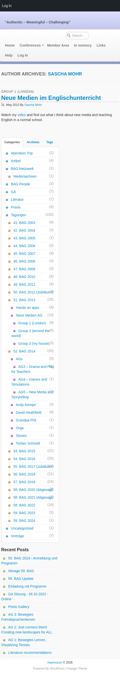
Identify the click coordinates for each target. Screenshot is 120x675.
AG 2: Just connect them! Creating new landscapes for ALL (26, 629)
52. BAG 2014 (24, 351)
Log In (22, 55)
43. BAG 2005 (24, 238)
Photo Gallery (18, 607)
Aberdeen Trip (22, 153)
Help (8, 55)
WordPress (57, 668)
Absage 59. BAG (21, 571)
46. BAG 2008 (24, 261)
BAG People (20, 184)
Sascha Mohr (65, 73)
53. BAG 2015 (24, 451)
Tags (49, 142)
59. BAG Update (21, 579)
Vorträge (17, 536)
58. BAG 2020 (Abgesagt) (33, 490)
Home (10, 45)
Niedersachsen (25, 176)
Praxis (16, 207)
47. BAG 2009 (24, 269)
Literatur (17, 200)
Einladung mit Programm (27, 586)
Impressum (54, 662)
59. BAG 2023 (24, 513)
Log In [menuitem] (6, 6)
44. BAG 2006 (24, 246)
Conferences (30, 45)
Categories (12, 142)
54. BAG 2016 (24, 459)
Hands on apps (27, 308)
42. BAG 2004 (24, 230)
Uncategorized (22, 528)
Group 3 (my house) (33, 343)
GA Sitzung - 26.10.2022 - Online (24, 596)
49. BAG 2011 (24, 284)
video (21, 115)
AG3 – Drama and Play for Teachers (32, 369)
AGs (19, 359)
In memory (83, 45)
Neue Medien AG (29, 315)
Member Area (58, 45)
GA (13, 192)
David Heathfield (28, 412)
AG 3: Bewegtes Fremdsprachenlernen (18, 616)
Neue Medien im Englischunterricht (51, 97)
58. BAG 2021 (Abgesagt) (33, 497)
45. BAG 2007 (24, 254)
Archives (33, 142)
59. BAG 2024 (24, 521)
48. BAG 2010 (24, 277)
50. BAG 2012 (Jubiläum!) (33, 292)
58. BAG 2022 (24, 505)
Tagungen (18, 215)
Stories (21, 436)
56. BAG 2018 (24, 474)
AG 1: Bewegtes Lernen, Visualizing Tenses (23, 642)
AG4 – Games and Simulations (29, 381)
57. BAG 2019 (24, 482)
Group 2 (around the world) (30, 333)
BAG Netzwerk (22, 169)
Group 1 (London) (17, 91)
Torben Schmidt (28, 443)
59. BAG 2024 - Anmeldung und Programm (29, 560)
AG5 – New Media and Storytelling (32, 394)
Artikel (16, 161)
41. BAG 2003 (24, 223)
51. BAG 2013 (24, 300)
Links (101, 45)
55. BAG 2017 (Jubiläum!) (33, 467)
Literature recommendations (29, 653)
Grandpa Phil (26, 420)
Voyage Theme (77, 668)
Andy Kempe (26, 405)
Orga (20, 428)
